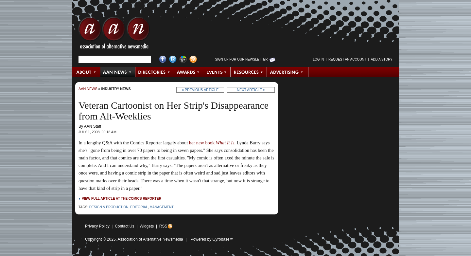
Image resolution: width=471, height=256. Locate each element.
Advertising (287, 72)
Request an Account (347, 59)
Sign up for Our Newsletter (241, 59)
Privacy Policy (97, 226)
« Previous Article (200, 90)
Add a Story (381, 59)
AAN (114, 34)
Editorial (139, 207)
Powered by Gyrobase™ (212, 239)
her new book (212, 142)
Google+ (183, 59)
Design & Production (109, 207)
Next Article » (251, 90)
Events (217, 72)
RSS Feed (193, 59)
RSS (163, 226)
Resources (249, 72)
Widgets (147, 226)
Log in (318, 59)
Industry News (116, 89)
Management (162, 207)
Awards (188, 72)
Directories (154, 72)
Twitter (173, 59)
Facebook (162, 59)
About (86, 72)
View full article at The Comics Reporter (121, 198)
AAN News (117, 72)
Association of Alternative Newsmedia (150, 239)
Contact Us (124, 226)
